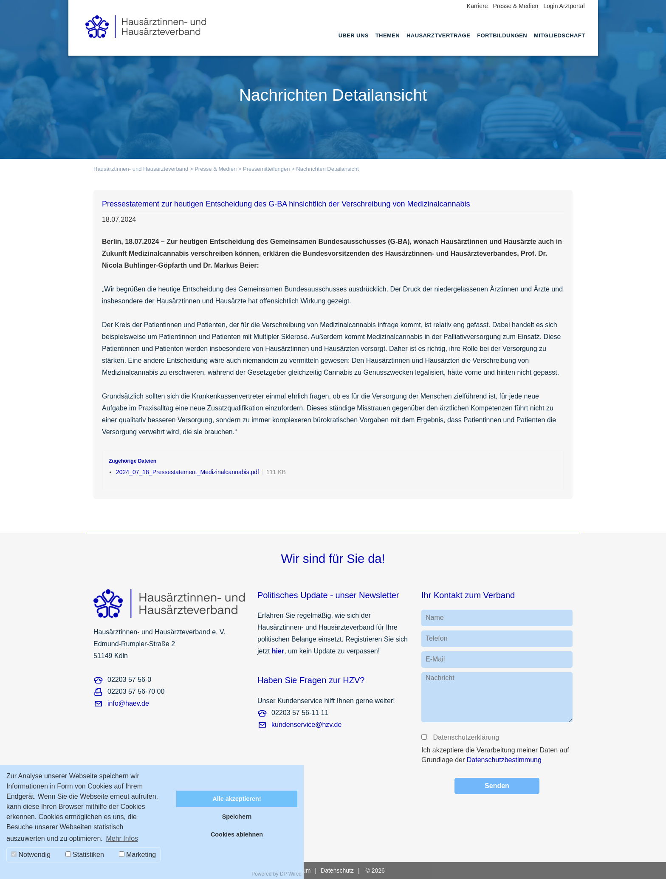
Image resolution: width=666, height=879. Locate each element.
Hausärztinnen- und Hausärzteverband (140, 169)
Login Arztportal (563, 6)
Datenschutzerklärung (465, 737)
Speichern (237, 816)
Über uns (354, 35)
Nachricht (440, 677)
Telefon (437, 638)
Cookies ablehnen (237, 834)
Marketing (137, 854)
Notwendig (31, 854)
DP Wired (291, 874)
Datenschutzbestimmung (504, 759)
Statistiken (84, 854)
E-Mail (435, 659)
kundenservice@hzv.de (306, 724)
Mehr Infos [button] (122, 838)
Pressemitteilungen (266, 169)
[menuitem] (354, 43)
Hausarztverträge (438, 35)
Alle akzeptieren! (236, 798)
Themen (387, 35)
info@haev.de (128, 703)
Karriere (477, 6)
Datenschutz (337, 870)
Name (435, 617)
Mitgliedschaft (559, 35)
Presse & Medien (516, 6)
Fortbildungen (502, 35)
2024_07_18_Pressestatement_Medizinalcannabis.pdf (187, 472)
